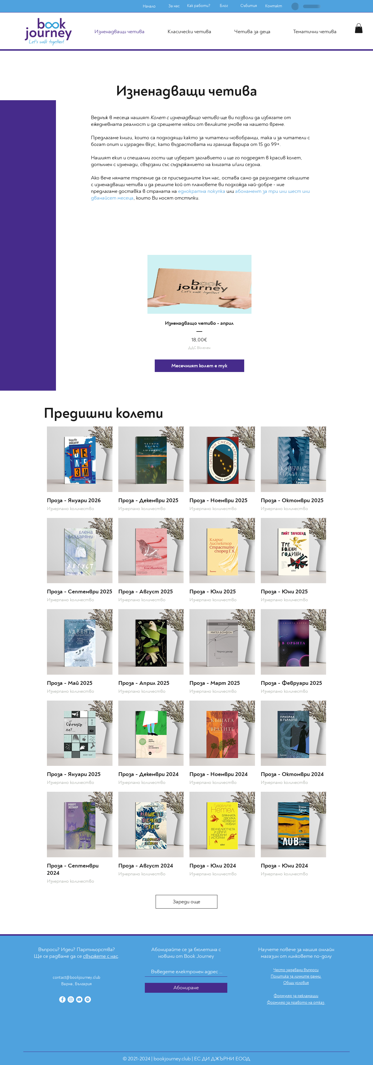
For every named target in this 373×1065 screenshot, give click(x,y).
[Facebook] (62, 999)
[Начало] (149, 6)
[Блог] (224, 6)
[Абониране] (186, 988)
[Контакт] (274, 6)
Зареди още (186, 901)
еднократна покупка (201, 191)
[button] (359, 28)
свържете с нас (100, 956)
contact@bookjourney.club (76, 977)
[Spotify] (88, 999)
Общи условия (296, 982)
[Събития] (248, 6)
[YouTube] (79, 999)
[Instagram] (71, 999)
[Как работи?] (199, 6)
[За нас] (174, 6)
